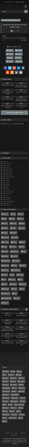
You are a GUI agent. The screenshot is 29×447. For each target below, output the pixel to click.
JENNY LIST (5, 180)
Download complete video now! (11, 20)
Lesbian (23, 265)
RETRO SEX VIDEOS (8, 177)
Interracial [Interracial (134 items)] (6, 398)
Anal (14, 214)
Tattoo (14, 289)
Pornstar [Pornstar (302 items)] (14, 408)
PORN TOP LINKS (7, 175)
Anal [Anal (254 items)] (13, 371)
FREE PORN (5, 205)
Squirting (23, 284)
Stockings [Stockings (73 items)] (6, 414)
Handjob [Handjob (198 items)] (22, 391)
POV (21, 279)
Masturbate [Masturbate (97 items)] (15, 401)
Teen (22, 289)
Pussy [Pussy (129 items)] (12, 411)
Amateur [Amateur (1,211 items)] (6, 371)
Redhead (14, 284)
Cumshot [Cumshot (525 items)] (14, 384)
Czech (14, 242)
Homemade (6, 260)
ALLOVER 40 (5, 167)
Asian (21, 214)
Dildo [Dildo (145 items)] (22, 384)
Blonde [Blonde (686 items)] (19, 374)
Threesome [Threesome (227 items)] (13, 418)
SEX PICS (4, 182)
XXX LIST (4, 195)
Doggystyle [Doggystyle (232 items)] (7, 388)
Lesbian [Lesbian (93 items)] (6, 401)
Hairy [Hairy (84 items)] (14, 391)
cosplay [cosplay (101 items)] (22, 378)
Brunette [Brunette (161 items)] (14, 378)
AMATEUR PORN (6, 169)
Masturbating (16, 270)
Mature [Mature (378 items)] (23, 401)
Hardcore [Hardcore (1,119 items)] (6, 394)
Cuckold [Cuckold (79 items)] (6, 384)
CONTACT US (8, 433)
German (18, 50)
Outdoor (21, 274)
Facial (5, 246)
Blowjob (9, 50)
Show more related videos (14, 112)
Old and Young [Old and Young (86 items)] (20, 404)
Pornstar (13, 279)
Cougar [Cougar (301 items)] (6, 381)
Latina (14, 265)
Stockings (6, 289)
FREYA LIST (5, 165)
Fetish (22, 246)
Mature (5, 274)
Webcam (6, 302)
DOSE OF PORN (6, 163)
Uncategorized (7, 298)
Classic (5, 232)
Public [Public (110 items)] (5, 411)
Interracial (16, 260)
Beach (12, 218)
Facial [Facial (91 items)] (15, 388)
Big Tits (21, 218)
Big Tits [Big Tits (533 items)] (12, 374)
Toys (15, 293)
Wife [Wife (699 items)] (5, 421)
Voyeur (17, 298)
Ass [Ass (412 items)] (5, 374)
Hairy (24, 251)
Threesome (6, 293)
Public (5, 284)
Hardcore (15, 256)
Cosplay (14, 232)
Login (16, 2)
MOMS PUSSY (6, 199)
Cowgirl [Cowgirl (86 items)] (13, 381)
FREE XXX (5, 161)
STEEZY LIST (5, 190)
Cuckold (15, 237)
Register (22, 2)
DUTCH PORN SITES (8, 201)
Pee (5, 279)
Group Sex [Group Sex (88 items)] (7, 391)
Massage (6, 270)
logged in (10, 123)
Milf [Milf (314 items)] (5, 404)
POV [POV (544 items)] (21, 408)
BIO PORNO (5, 178)
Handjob (10, 54)
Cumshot (10, 61)
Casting (5, 228)
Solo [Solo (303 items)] (19, 411)
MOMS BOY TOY (6, 203)
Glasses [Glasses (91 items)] (23, 388)
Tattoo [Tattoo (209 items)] (22, 414)
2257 (16, 433)
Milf (13, 274)
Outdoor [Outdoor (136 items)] (6, 408)
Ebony (22, 242)
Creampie (6, 237)
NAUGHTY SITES (6, 173)
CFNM (14, 228)
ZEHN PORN (5, 184)
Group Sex (15, 251)
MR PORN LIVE (6, 171)
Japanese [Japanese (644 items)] (15, 398)
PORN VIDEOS (6, 197)
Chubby (23, 228)
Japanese (6, 265)
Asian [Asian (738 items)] (19, 371)
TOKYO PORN (6, 194)
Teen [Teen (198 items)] (5, 418)
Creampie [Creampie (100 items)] (21, 381)
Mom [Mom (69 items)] (11, 404)
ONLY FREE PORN (7, 192)
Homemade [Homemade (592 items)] (15, 394)
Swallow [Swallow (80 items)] (15, 414)
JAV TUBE (4, 188)
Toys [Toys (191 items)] (21, 418)
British (22, 223)
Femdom (14, 246)
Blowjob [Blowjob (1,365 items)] (6, 378)
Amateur (18, 54)
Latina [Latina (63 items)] (23, 398)
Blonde (10, 57)
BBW (5, 218)
